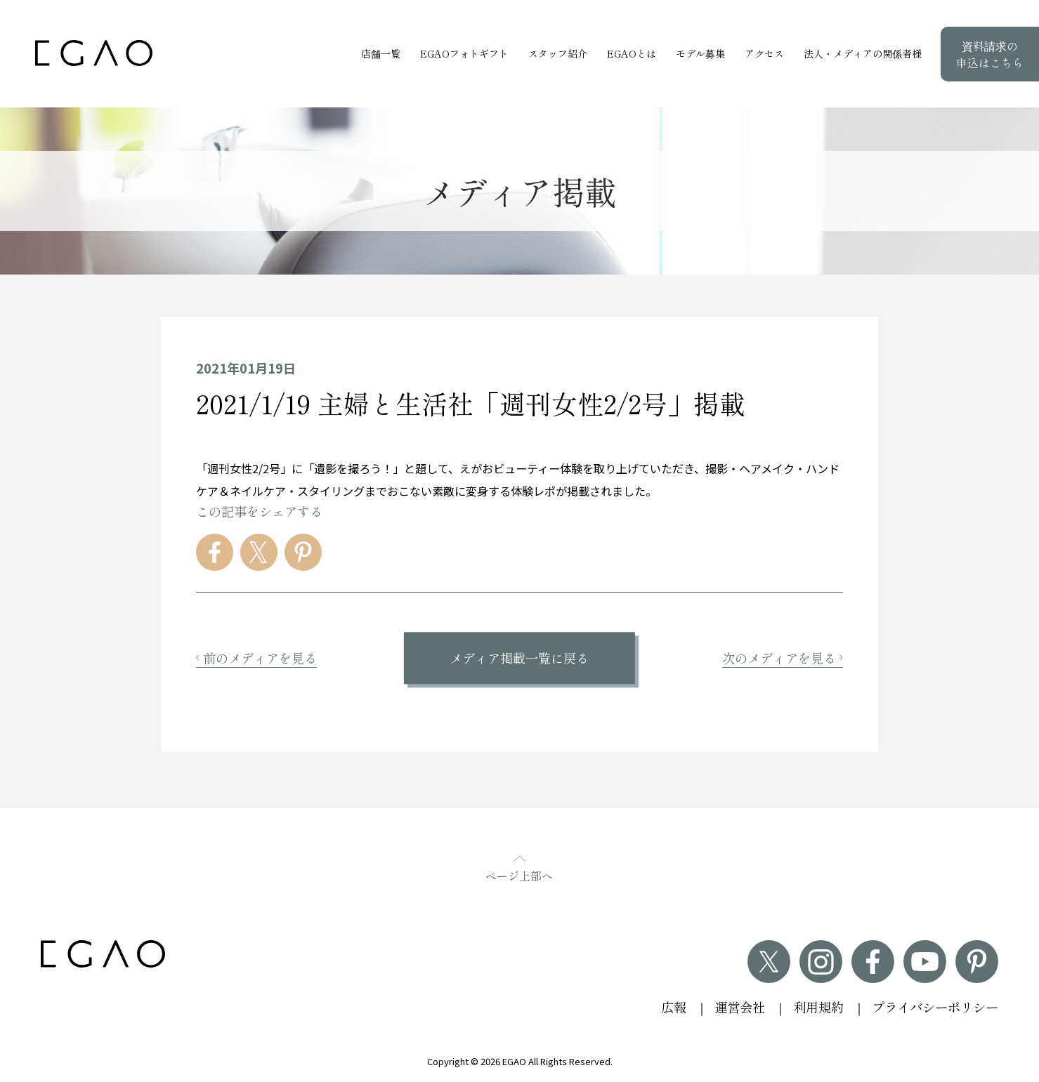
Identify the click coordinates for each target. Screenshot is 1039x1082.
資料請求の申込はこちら (990, 54)
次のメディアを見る (782, 658)
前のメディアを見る (256, 658)
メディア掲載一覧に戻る (519, 658)
